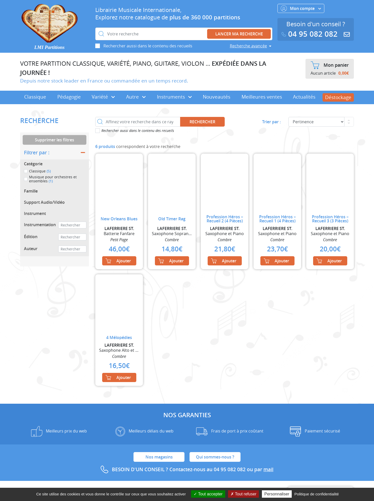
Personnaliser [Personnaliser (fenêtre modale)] (276, 494)
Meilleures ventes (262, 96)
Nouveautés (216, 96)
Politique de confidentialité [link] (317, 494)
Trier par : (271, 122)
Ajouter (118, 260)
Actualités (304, 96)
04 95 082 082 (311, 34)
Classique (35, 96)
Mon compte (301, 8)
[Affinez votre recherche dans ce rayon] (137, 122)
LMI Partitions (49, 47)
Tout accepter (208, 494)
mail (268, 469)
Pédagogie (69, 96)
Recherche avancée (248, 46)
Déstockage (338, 97)
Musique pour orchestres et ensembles (53, 178)
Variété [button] (103, 96)
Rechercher (202, 122)
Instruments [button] (174, 96)
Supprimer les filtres (54, 140)
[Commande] (316, 122)
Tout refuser (244, 494)
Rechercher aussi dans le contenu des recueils (147, 46)
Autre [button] (136, 96)
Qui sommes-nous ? (215, 457)
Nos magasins (159, 457)
